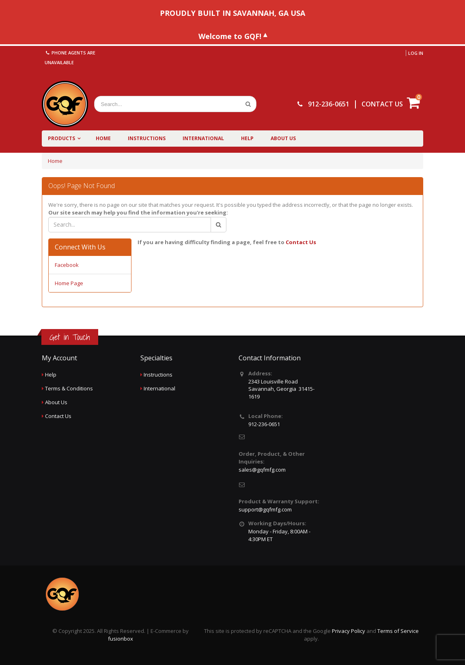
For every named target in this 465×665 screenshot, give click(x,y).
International (203, 138)
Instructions (147, 138)
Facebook (67, 265)
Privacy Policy (348, 631)
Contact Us (301, 242)
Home (103, 138)
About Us (283, 138)
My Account (59, 357)
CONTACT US (382, 104)
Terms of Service (398, 631)
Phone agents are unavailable (70, 57)
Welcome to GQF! (229, 35)
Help (247, 138)
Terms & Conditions (69, 388)
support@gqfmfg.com (265, 509)
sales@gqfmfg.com (262, 469)
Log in (415, 53)
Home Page (69, 283)
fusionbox (120, 638)
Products (61, 138)
